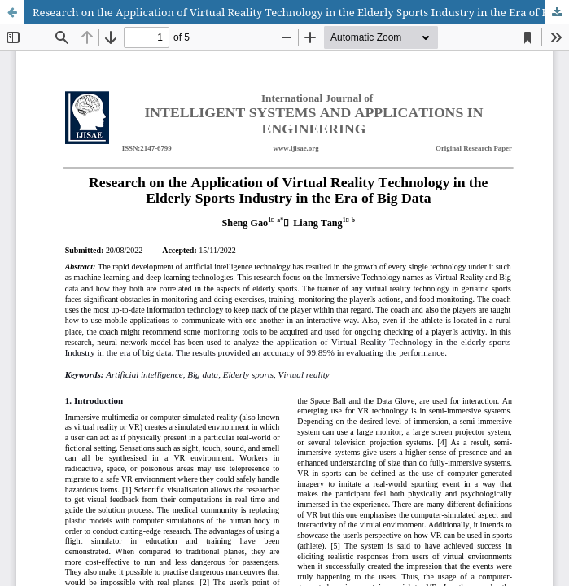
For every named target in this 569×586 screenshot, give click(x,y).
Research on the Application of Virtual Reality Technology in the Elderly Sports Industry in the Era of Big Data (301, 12)
